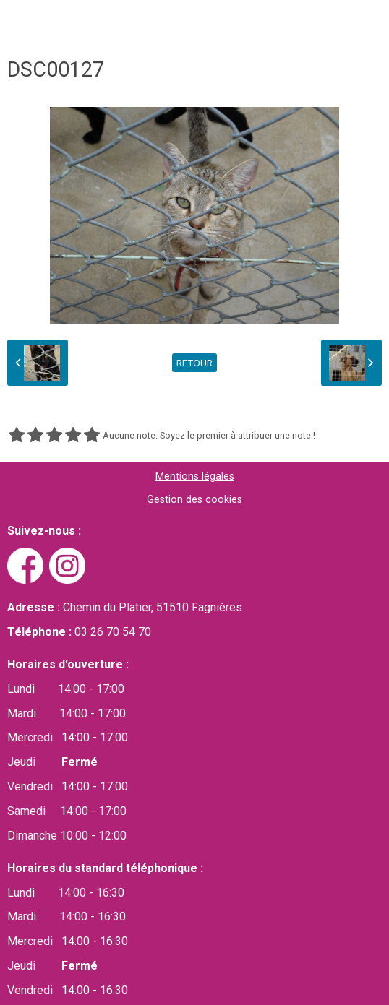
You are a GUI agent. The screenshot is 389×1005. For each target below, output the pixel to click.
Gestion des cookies (194, 499)
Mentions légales (194, 476)
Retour (194, 362)
